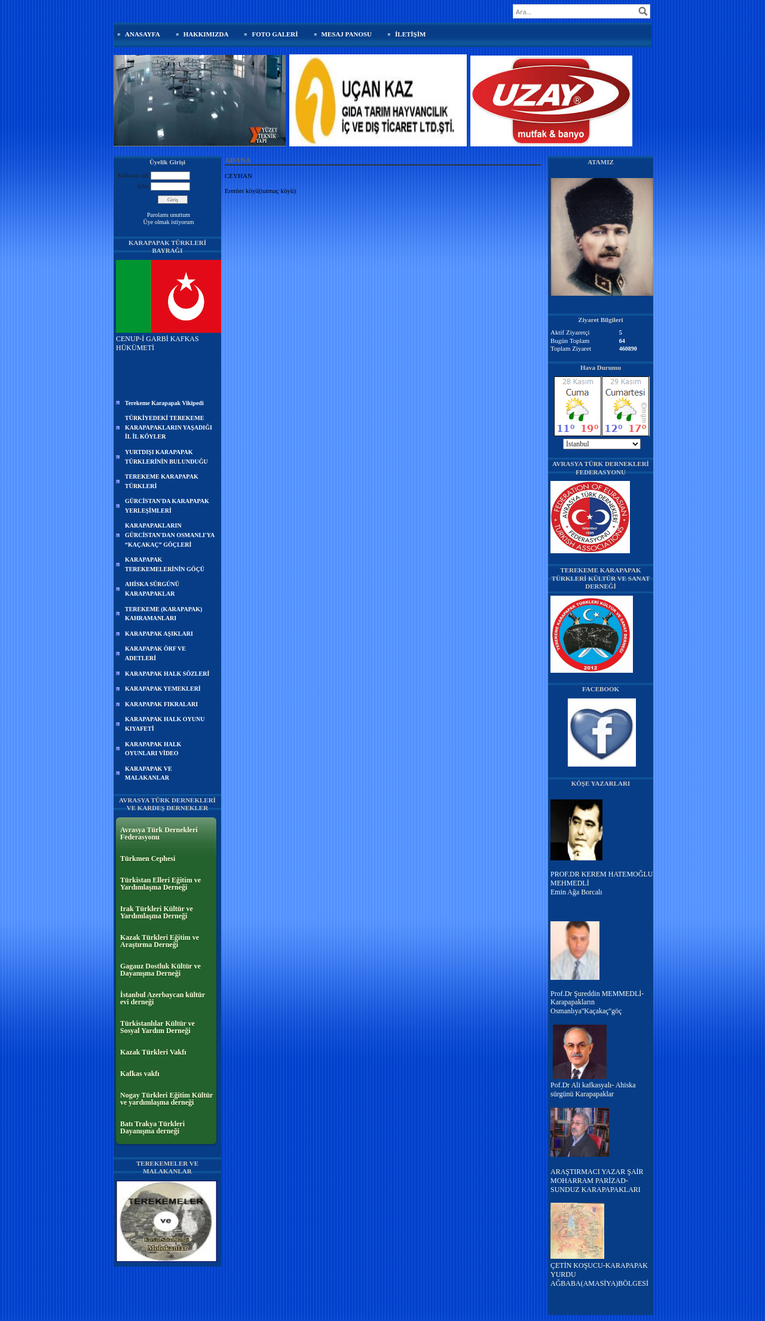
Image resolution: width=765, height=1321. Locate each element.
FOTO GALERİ (275, 34)
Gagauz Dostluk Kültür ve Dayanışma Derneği (160, 969)
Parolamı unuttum (168, 215)
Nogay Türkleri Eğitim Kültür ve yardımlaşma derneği (166, 1099)
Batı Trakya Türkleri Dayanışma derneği (152, 1127)
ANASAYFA (142, 34)
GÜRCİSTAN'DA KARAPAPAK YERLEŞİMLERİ (167, 506)
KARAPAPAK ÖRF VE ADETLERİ (155, 653)
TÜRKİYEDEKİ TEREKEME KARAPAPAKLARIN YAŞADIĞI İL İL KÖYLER (168, 427)
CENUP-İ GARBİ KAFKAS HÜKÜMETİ (168, 339)
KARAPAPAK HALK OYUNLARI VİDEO (153, 749)
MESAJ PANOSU (347, 34)
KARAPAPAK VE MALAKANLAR (148, 773)
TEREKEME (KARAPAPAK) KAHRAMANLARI (163, 614)
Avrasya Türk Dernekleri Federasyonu (159, 833)
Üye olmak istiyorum (168, 222)
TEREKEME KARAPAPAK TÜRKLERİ (161, 481)
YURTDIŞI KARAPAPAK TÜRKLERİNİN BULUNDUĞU (166, 457)
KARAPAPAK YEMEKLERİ (163, 688)
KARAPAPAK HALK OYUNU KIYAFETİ (165, 724)
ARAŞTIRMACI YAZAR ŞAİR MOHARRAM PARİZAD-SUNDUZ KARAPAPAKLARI (597, 1180)
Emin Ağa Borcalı (576, 892)
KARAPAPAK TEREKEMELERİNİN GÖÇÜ (164, 564)
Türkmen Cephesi (147, 858)
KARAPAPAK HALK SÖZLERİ (167, 673)
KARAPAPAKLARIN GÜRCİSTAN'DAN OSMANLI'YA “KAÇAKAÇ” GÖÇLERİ (170, 534)
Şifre (143, 186)
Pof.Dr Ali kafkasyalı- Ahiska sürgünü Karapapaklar (593, 1089)
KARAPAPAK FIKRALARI (161, 704)
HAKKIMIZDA (206, 34)
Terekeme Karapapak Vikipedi (164, 403)
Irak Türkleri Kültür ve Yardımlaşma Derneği (156, 912)
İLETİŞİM (410, 34)
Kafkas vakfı (140, 1073)
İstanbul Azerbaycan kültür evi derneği (162, 998)
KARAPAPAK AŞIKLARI (159, 633)
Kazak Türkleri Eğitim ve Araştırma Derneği (159, 941)
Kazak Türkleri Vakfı (153, 1052)
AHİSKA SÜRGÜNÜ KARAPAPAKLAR (152, 589)
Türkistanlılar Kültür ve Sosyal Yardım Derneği (157, 1027)
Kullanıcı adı (133, 175)
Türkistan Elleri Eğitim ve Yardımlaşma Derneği (160, 883)
